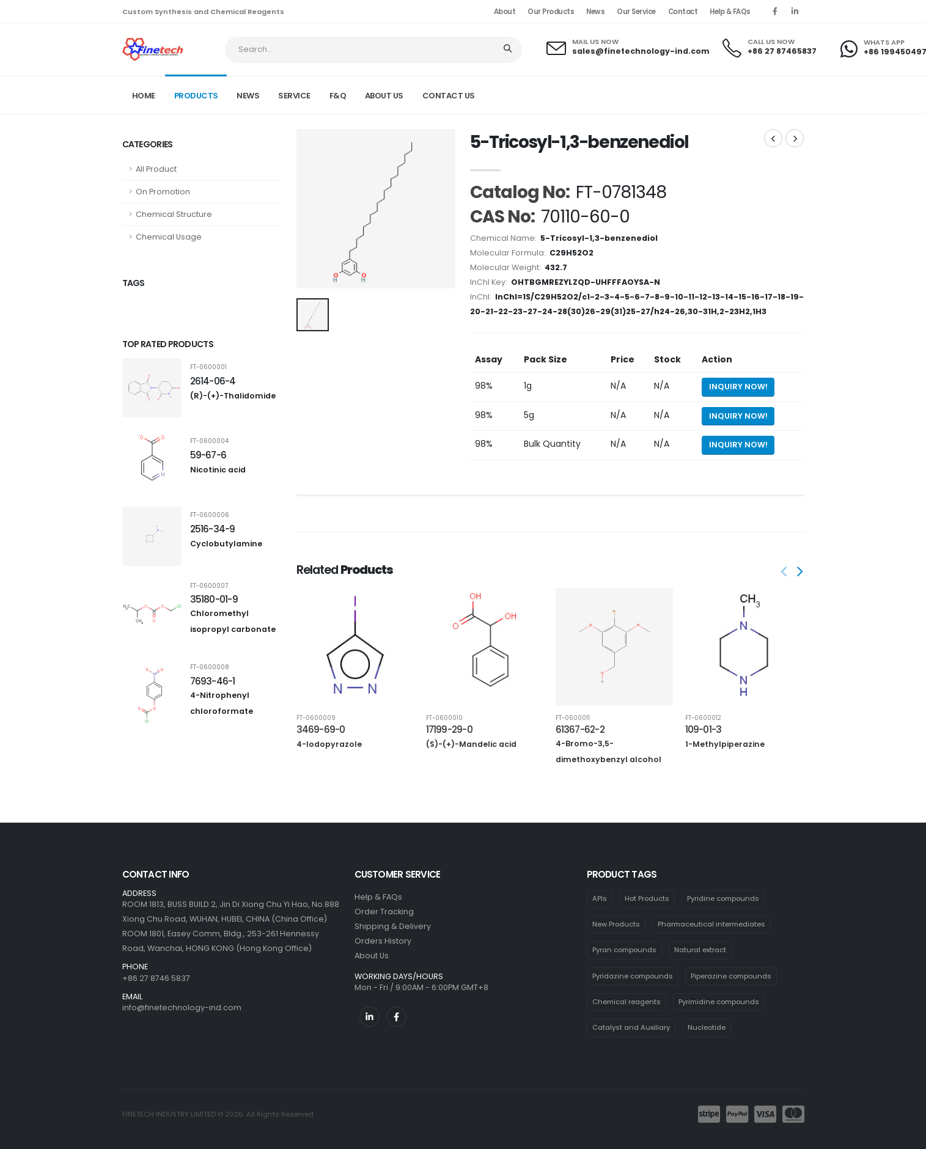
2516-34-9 (212, 529)
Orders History (383, 941)
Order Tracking (384, 911)
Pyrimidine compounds (718, 1002)
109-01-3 (703, 729)
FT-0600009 (316, 718)
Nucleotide (707, 1027)
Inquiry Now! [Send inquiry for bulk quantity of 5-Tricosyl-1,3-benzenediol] (738, 444)
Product (672, 94)
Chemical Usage (169, 237)
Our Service (636, 12)
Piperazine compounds (731, 976)
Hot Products (647, 898)
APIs (599, 898)
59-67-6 (208, 455)
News (595, 12)
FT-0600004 (209, 441)
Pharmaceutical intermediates (711, 924)
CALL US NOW (771, 42)
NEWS (248, 95)
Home (143, 95)
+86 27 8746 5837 (156, 978)
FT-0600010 (444, 718)
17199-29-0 (449, 729)
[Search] (509, 50)
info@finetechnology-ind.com (181, 1007)
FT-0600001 (208, 367)
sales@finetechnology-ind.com (641, 51)
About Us (372, 955)
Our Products (550, 12)
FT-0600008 (209, 667)
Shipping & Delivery (393, 926)
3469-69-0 (320, 729)
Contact (683, 12)
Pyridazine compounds (632, 976)
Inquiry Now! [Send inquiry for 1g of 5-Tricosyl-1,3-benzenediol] (738, 386)
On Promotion (163, 191)
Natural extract (700, 950)
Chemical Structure (174, 214)
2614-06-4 (213, 381)
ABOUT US (384, 95)
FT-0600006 (209, 515)
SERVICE (294, 95)
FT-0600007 (209, 586)
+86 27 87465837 (782, 51)
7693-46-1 (212, 681)
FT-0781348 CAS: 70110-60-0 (754, 94)
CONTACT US (448, 95)
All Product (156, 169)
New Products (616, 924)
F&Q (338, 95)
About (505, 12)
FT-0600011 (573, 718)
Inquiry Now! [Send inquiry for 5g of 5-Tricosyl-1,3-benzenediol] (738, 416)
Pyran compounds (624, 950)
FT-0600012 (703, 718)
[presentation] (785, 572)
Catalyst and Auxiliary (631, 1027)
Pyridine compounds (723, 898)
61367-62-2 (580, 729)
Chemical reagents (626, 1002)
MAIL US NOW (595, 42)
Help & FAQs (730, 12)
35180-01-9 (214, 599)
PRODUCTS (196, 95)
